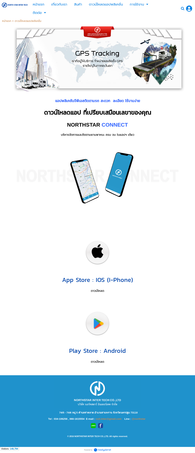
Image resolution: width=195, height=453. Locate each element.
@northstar (138, 418)
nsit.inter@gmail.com (109, 418)
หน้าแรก (6, 21)
